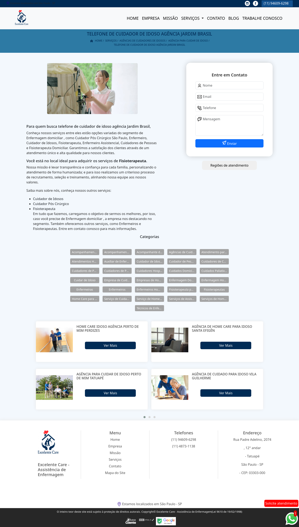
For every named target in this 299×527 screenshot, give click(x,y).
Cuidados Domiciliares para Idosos (182, 271)
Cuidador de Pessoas (182, 261)
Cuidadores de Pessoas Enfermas (118, 271)
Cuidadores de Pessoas (85, 271)
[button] (144, 417)
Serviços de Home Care (215, 299)
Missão (170, 18)
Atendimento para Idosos (215, 252)
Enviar (231, 143)
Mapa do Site (115, 472)
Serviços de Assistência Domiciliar (182, 299)
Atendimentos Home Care (85, 261)
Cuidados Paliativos (214, 271)
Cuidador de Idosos (150, 261)
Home (132, 18)
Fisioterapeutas (214, 289)
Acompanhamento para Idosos (118, 252)
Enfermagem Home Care (215, 280)
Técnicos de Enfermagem (150, 308)
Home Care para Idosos (85, 299)
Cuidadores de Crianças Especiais (215, 261)
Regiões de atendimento (229, 165)
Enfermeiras (84, 289)
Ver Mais (110, 345)
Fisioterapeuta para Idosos (182, 289)
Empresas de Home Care (150, 280)
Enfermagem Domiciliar (182, 280)
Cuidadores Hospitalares (150, 271)
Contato (216, 18)
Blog (233, 18)
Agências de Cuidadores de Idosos (182, 252)
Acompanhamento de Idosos (85, 252)
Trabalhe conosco (262, 18)
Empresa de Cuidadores (118, 280)
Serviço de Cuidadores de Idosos (118, 299)
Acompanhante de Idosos (150, 252)
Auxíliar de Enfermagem (118, 261)
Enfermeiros (117, 289)
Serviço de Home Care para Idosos (150, 299)
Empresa (151, 18)
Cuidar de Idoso (85, 280)
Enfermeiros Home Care (150, 289)
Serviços (191, 18)
